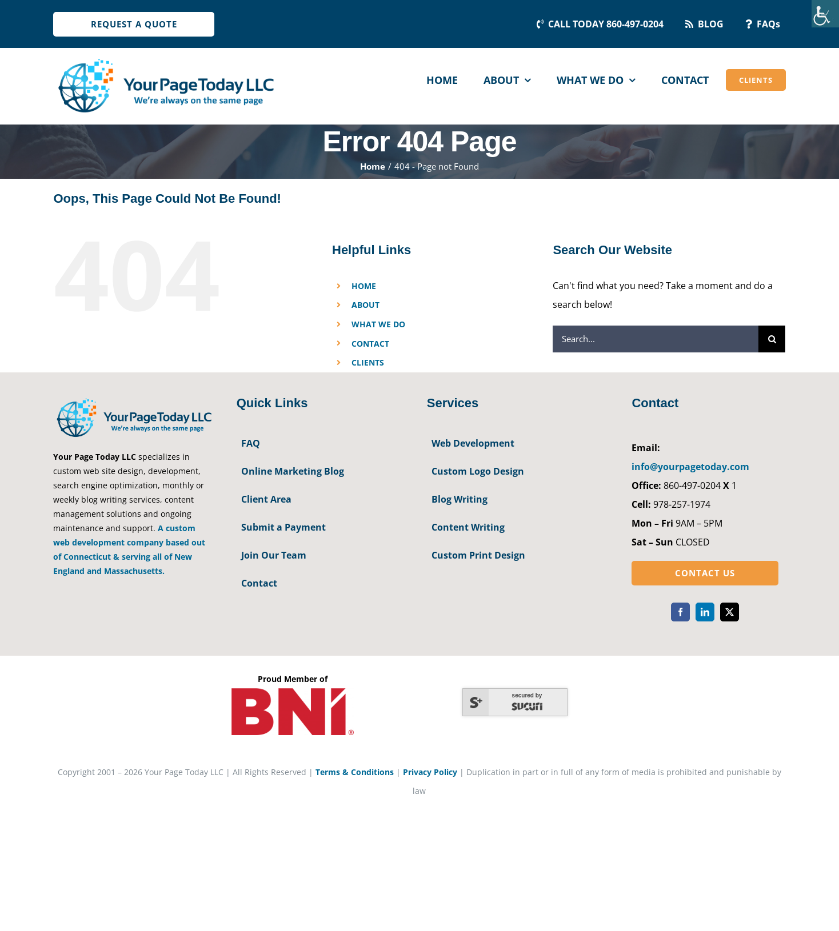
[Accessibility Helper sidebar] (825, 13)
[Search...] (655, 339)
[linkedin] (705, 612)
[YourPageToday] (165, 58)
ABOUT (365, 304)
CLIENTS (367, 362)
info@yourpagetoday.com (690, 466)
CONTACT (370, 343)
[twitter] (729, 612)
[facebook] (680, 612)
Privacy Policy (430, 772)
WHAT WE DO (378, 324)
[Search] (771, 339)
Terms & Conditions (354, 772)
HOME (363, 285)
